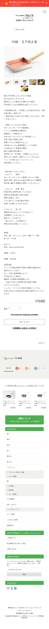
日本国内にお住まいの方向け (24, 328)
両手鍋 (11, 490)
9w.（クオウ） (12, 504)
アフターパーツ (14, 509)
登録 (24, 574)
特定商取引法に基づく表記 (16, 543)
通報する (41, 343)
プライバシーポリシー (24, 610)
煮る (8, 445)
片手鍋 (11, 486)
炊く (8, 450)
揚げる (9, 456)
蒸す (8, 439)
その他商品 (11, 499)
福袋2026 (10, 525)
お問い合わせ (11, 549)
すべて (8, 368)
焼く (8, 434)
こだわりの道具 (12, 520)
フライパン (11, 467)
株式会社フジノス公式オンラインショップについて (24, 607)
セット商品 (12, 476)
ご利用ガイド (11, 538)
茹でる (9, 462)
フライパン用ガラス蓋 (16, 472)
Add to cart (24, 322)
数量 (5, 309)
